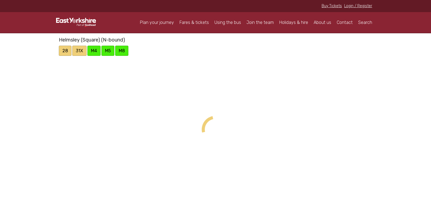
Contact (345, 22)
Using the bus (227, 22)
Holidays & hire (293, 22)
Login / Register (358, 6)
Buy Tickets (332, 6)
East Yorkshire (76, 22)
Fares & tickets (194, 22)
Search (365, 22)
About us (322, 22)
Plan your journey (157, 22)
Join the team (260, 22)
